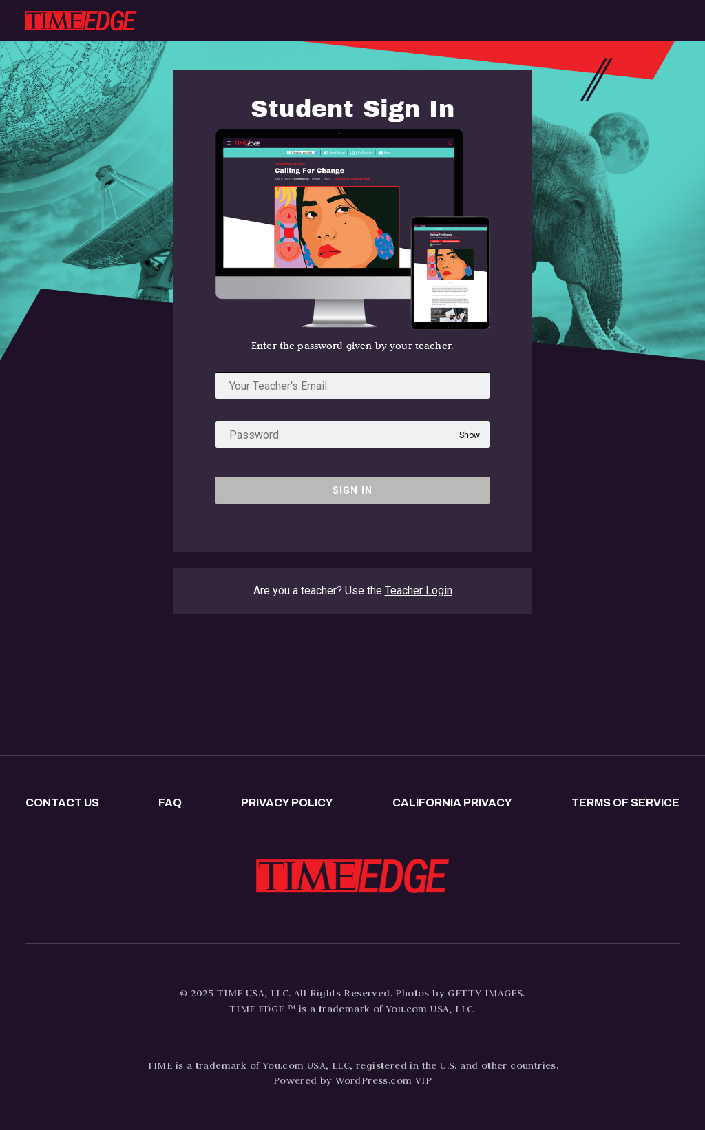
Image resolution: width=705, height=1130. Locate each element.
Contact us (62, 802)
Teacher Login (418, 590)
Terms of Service (625, 802)
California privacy (452, 802)
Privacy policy (287, 802)
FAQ (170, 802)
